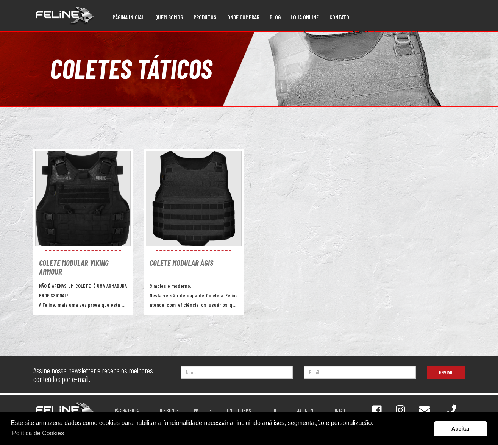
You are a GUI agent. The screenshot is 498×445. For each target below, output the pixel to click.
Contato (339, 17)
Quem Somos (169, 17)
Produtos (205, 17)
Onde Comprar (243, 17)
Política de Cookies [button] (38, 433)
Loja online (304, 17)
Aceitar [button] (460, 429)
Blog (275, 17)
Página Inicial (128, 17)
